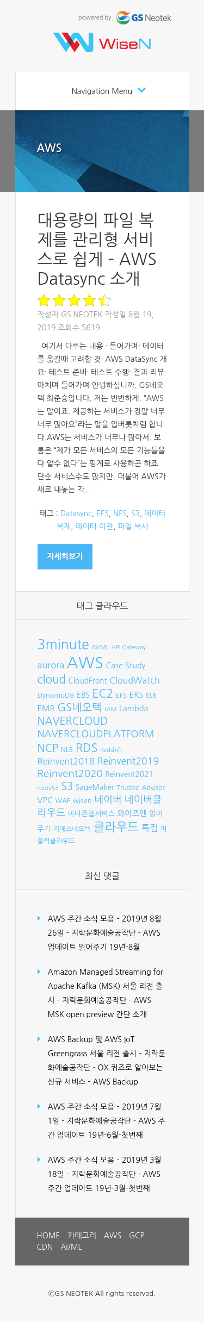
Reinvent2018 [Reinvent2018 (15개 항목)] (66, 761)
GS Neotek (82, 314)
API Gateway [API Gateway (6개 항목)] (129, 647)
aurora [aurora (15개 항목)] (51, 665)
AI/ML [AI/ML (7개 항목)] (100, 647)
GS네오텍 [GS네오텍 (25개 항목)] (79, 707)
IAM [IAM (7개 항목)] (110, 709)
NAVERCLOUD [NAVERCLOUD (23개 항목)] (73, 721)
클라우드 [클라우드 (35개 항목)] (116, 827)
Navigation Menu (102, 91)
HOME (48, 1235)
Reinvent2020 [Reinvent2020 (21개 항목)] (70, 773)
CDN (45, 1247)
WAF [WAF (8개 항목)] (63, 800)
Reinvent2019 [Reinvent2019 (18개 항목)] (128, 761)
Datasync (76, 513)
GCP (137, 1235)
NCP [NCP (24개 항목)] (48, 748)
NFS (120, 513)
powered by (126, 18)
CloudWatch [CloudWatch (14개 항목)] (134, 680)
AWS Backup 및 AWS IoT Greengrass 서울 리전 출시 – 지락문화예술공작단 (107, 1054)
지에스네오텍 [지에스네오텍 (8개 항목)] (72, 828)
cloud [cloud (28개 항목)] (52, 679)
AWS (49, 148)
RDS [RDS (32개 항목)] (87, 748)
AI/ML (71, 1247)
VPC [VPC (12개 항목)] (45, 800)
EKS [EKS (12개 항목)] (136, 695)
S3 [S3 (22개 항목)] (67, 786)
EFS (102, 513)
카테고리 (81, 1235)
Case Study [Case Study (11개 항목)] (126, 665)
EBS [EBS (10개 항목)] (83, 695)
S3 (135, 513)
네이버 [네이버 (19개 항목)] (108, 800)
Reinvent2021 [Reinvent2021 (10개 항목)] (129, 774)
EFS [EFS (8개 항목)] (121, 695)
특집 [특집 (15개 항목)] (149, 828)
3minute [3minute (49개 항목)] (63, 644)
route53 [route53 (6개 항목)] (48, 788)
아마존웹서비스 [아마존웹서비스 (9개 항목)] (91, 813)
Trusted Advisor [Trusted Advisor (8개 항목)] (141, 787)
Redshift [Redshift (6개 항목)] (111, 750)
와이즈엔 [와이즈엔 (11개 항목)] (132, 813)
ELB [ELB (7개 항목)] (151, 695)
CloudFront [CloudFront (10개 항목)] (88, 681)
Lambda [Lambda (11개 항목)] (133, 708)
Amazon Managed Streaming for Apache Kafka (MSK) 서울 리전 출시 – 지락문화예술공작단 (106, 986)
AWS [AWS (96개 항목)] (85, 663)
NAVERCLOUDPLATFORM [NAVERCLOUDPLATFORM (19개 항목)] (96, 734)
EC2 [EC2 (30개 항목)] (102, 693)
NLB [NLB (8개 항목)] (67, 749)
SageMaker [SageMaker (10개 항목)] (95, 787)
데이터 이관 (95, 526)
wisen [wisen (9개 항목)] (82, 800)
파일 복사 (133, 526)
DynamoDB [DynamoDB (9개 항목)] (56, 695)
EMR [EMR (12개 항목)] (46, 708)
